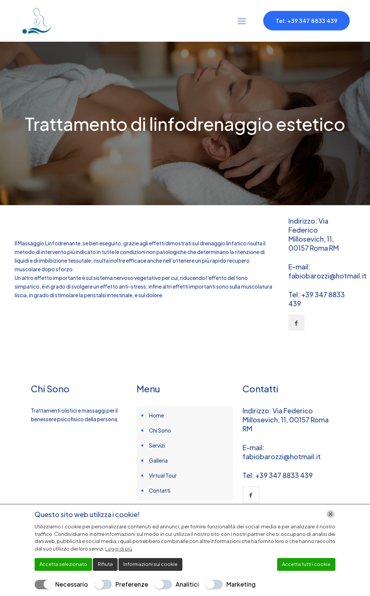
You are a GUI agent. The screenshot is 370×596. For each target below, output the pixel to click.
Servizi (157, 445)
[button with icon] (296, 323)
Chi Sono (160, 430)
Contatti (159, 490)
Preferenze (131, 584)
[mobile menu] (241, 20)
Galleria (158, 460)
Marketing (241, 584)
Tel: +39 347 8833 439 (306, 20)
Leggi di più (118, 549)
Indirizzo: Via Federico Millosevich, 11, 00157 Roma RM (313, 234)
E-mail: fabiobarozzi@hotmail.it (327, 271)
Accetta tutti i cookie (306, 564)
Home (156, 415)
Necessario (71, 584)
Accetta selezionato (63, 564)
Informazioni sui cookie (150, 564)
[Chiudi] (330, 514)
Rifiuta (105, 564)
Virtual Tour (163, 475)
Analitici (187, 584)
